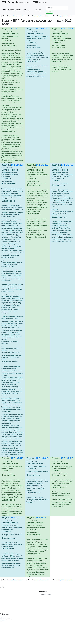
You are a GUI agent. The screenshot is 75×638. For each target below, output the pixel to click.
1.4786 (14, 28)
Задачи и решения (38, 10)
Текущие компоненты (26, 10)
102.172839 (67, 458)
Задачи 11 (36, 16)
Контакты (2, 617)
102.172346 (17, 458)
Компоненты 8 (44, 16)
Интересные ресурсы (45, 594)
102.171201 (42, 164)
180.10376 (16, 517)
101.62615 (41, 28)
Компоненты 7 (18, 16)
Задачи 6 (11, 16)
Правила (2, 620)
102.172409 (42, 458)
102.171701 (67, 164)
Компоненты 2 (68, 16)
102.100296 (67, 28)
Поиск (49, 11)
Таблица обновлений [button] (11, 10)
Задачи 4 (61, 16)
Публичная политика (5, 619)
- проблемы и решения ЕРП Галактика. (24, 2)
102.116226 (17, 164)
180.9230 (41, 517)
